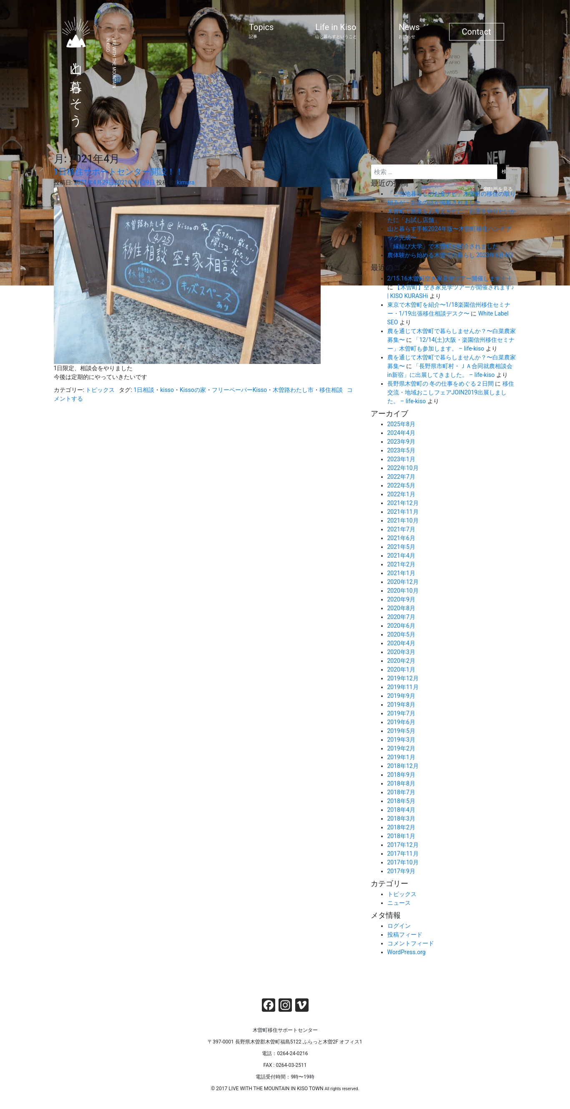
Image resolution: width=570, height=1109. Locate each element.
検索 (376, 157)
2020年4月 (401, 643)
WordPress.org (406, 952)
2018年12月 (403, 766)
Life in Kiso (336, 31)
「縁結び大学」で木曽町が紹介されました (442, 246)
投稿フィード (404, 934)
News (409, 31)
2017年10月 (403, 862)
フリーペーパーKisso (239, 390)
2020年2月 (401, 660)
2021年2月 (401, 564)
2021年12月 (403, 503)
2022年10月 (403, 468)
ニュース (399, 902)
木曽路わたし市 (293, 390)
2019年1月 (401, 757)
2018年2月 (401, 827)
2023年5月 (401, 450)
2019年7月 (401, 713)
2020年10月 (403, 590)
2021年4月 (401, 555)
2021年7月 (401, 529)
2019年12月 (403, 678)
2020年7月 (401, 617)
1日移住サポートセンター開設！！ (118, 172)
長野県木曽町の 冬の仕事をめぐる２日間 (440, 383)
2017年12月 (403, 844)
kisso (167, 390)
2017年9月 (401, 871)
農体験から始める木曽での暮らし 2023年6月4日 (450, 255)
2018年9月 (401, 774)
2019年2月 (401, 748)
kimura (186, 182)
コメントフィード (410, 943)
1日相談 (143, 390)
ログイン (399, 925)
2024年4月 (401, 432)
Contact (476, 32)
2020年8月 (401, 608)
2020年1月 (401, 669)
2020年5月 (401, 634)
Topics (261, 31)
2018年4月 (401, 809)
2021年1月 (401, 573)
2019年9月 (401, 695)
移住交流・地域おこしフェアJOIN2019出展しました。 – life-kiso (450, 392)
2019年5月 (401, 731)
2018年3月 (401, 818)
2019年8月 (401, 704)
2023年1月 (401, 459)
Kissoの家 (193, 390)
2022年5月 (401, 485)
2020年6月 (401, 625)
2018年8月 (401, 783)
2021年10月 (403, 520)
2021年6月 (401, 538)
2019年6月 (401, 722)
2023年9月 (401, 441)
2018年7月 (401, 792)
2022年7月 (401, 476)
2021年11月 (403, 511)
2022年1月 (401, 494)
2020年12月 (403, 581)
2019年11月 (403, 687)
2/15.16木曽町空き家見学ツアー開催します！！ (450, 278)
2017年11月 (403, 853)
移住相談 (331, 390)
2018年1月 (401, 836)
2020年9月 (401, 599)
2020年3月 (401, 652)
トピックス (100, 390)
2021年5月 (401, 546)
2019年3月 (401, 739)
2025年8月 (401, 424)
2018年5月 (401, 801)
